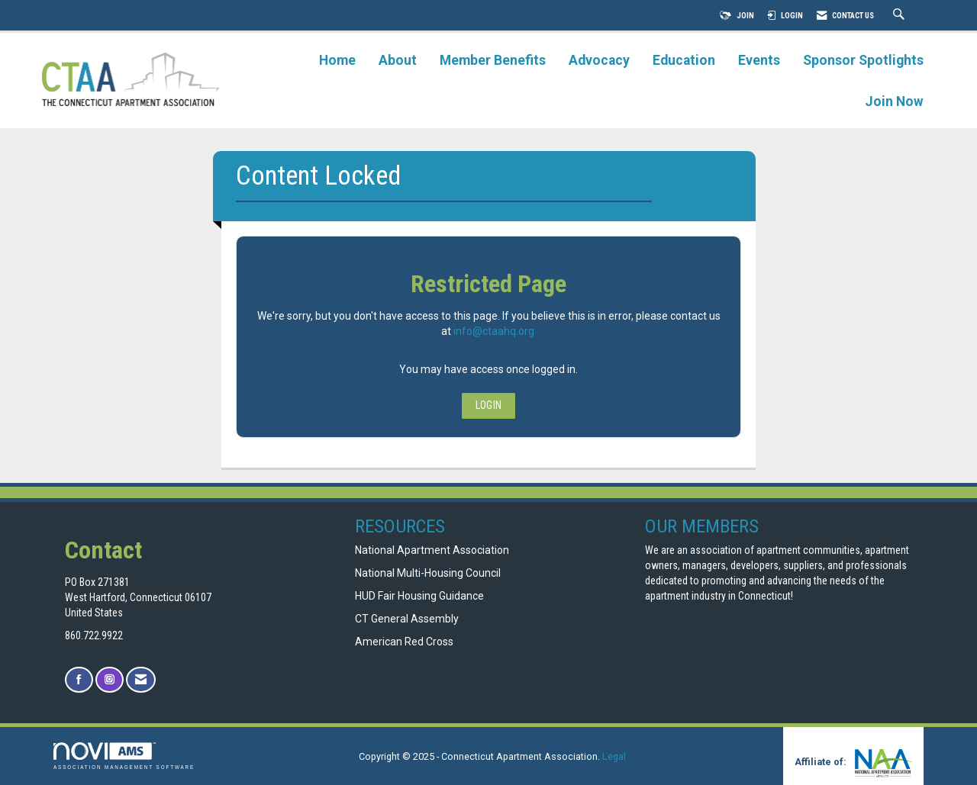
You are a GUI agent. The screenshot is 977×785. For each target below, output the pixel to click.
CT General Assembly (407, 619)
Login (488, 405)
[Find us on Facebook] (79, 680)
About (398, 60)
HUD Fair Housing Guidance (419, 596)
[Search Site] (901, 16)
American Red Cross (405, 641)
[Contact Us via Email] (141, 680)
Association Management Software (124, 755)
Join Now (894, 101)
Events (759, 60)
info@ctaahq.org (493, 331)
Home (337, 60)
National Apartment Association (432, 550)
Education (684, 60)
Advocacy (599, 60)
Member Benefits (493, 60)
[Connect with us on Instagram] (109, 680)
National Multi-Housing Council (428, 573)
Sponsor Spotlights (863, 60)
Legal (614, 756)
